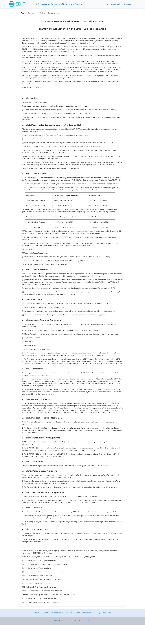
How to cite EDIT (66, 613)
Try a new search (114, 4)
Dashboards (106, 613)
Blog (98, 613)
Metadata (41, 13)
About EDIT (38, 613)
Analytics (127, 4)
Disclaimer (64, 621)
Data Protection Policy (85, 621)
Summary (31, 13)
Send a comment (54, 13)
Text (22, 13)
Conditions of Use (73, 621)
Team (46, 613)
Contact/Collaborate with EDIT (84, 613)
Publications (54, 613)
